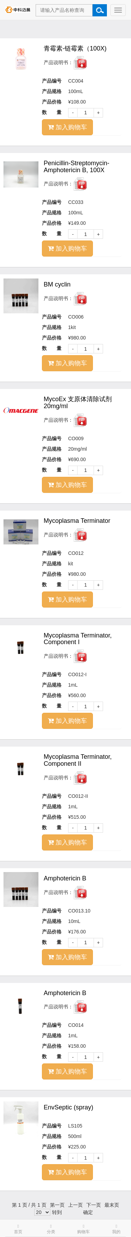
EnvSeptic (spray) (68, 1107)
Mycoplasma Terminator (77, 520)
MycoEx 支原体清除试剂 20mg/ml (78, 403)
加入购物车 (67, 127)
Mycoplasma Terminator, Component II (78, 760)
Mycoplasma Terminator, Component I (78, 639)
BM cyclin (57, 284)
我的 (116, 1229)
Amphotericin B (65, 878)
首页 (18, 1229)
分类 (51, 1229)
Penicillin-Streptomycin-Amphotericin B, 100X (76, 167)
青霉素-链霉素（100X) (75, 48)
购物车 (83, 1229)
